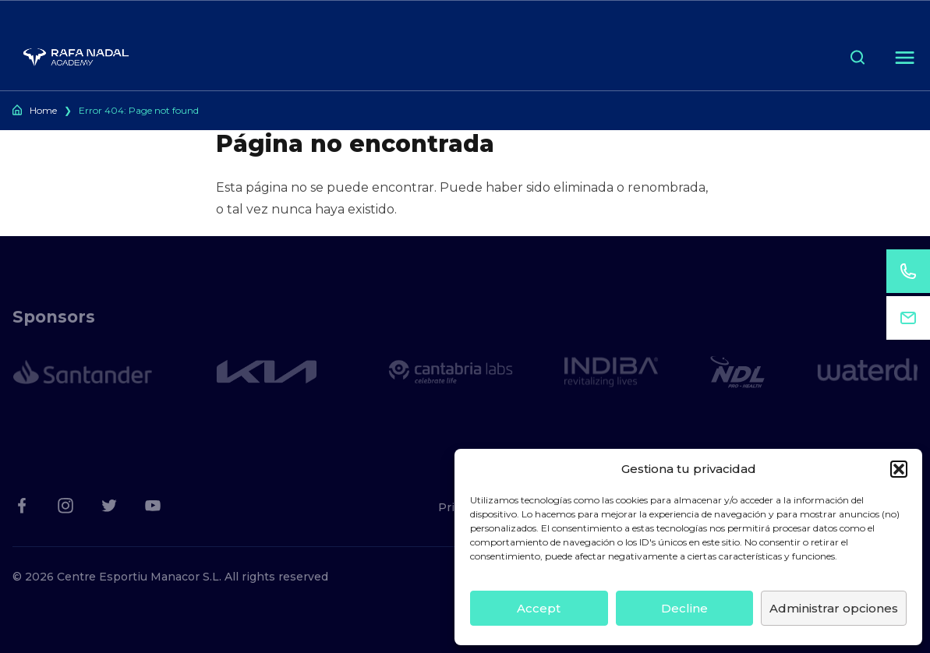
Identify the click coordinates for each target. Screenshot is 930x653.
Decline (684, 608)
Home (43, 110)
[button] (899, 469)
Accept (538, 608)
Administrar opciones (833, 608)
